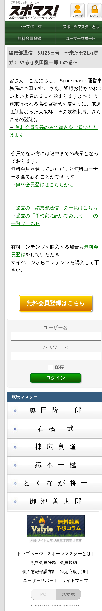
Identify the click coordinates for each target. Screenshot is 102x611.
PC (43, 594)
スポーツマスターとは (69, 553)
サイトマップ (75, 580)
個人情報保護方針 (39, 571)
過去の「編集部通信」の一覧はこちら (57, 208)
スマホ (68, 594)
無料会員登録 (43, 562)
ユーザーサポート (40, 580)
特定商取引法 (73, 571)
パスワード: (56, 347)
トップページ (30, 553)
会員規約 (68, 562)
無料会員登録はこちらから (45, 184)
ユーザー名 (56, 327)
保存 (56, 367)
